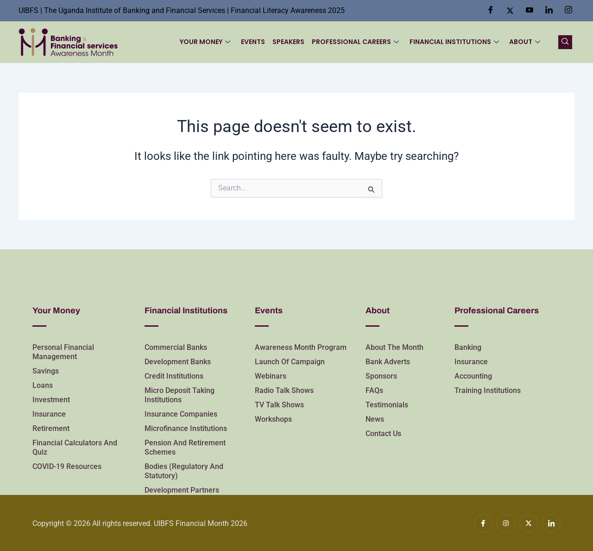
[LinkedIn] (549, 11)
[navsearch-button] (565, 42)
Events (253, 41)
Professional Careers (355, 41)
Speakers (289, 41)
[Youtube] (529, 11)
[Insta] (568, 11)
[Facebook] (491, 11)
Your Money (206, 41)
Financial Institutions (454, 41)
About (524, 41)
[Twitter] (510, 11)
